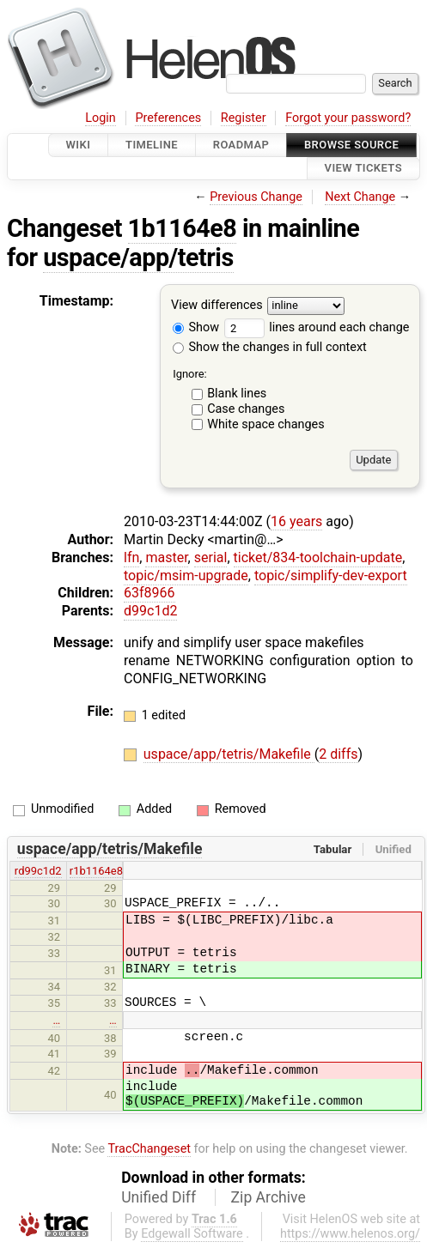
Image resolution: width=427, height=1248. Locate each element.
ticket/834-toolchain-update (318, 557)
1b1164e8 (182, 228)
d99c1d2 (150, 611)
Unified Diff (158, 1197)
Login (100, 118)
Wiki (78, 144)
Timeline (151, 144)
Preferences (168, 118)
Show (196, 327)
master (166, 557)
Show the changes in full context (270, 347)
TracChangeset (149, 1149)
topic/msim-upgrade (186, 575)
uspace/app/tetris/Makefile (228, 754)
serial (211, 557)
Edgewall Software (192, 1234)
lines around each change (317, 327)
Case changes (245, 409)
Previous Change (256, 197)
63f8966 (149, 593)
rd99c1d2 (38, 870)
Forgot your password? (348, 118)
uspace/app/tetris (138, 257)
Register (243, 118)
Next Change (360, 197)
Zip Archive (268, 1197)
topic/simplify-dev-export (330, 575)
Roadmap (241, 144)
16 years (296, 521)
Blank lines (236, 393)
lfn (131, 557)
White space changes (266, 424)
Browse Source (351, 144)
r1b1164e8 (96, 870)
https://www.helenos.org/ (350, 1234)
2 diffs (338, 754)
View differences (217, 305)
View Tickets (363, 168)
